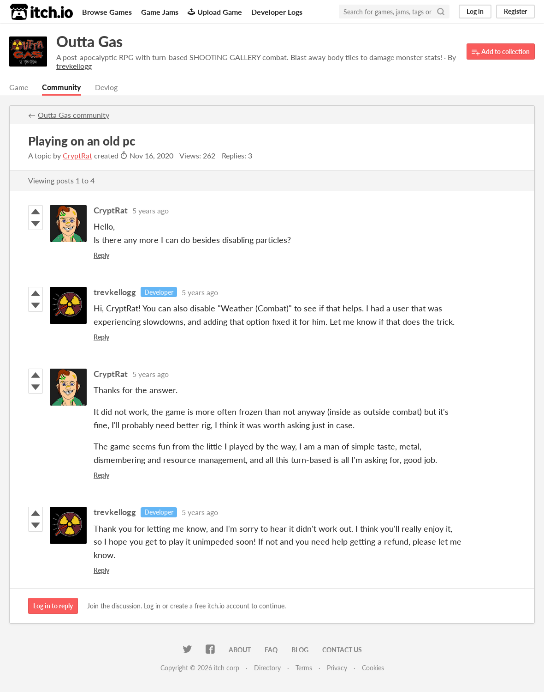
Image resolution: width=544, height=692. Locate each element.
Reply (101, 255)
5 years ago (150, 210)
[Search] (440, 11)
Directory (267, 668)
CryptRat (77, 155)
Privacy (337, 668)
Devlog (106, 87)
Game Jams (159, 11)
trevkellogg (115, 292)
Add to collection (501, 52)
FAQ (271, 650)
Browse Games (107, 11)
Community (61, 87)
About (240, 650)
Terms (304, 668)
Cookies (373, 668)
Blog (299, 650)
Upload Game (215, 11)
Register (515, 11)
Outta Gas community (73, 114)
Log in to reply (53, 606)
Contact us (342, 650)
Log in (475, 11)
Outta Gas (89, 41)
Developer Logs (276, 11)
